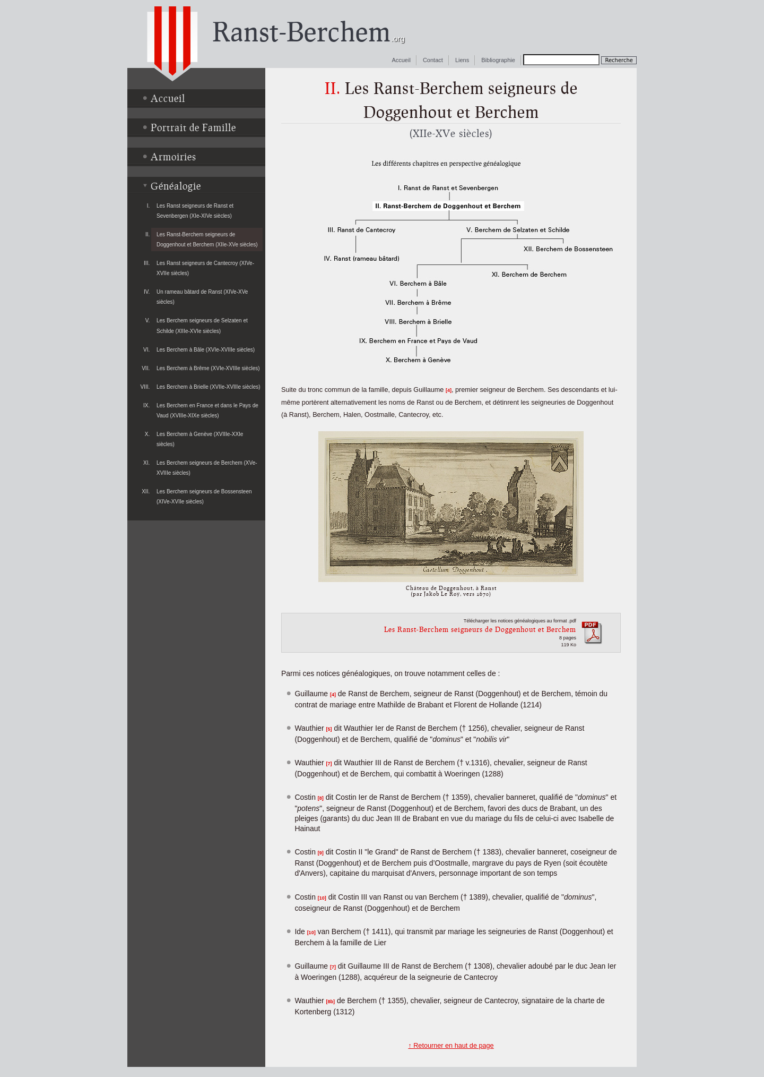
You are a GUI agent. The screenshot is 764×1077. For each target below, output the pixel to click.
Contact (433, 60)
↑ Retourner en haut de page (450, 1045)
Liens (462, 60)
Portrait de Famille (193, 127)
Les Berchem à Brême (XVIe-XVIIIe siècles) (208, 368)
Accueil (401, 60)
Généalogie (176, 186)
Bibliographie (498, 60)
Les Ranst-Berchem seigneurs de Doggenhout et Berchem (480, 629)
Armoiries (173, 157)
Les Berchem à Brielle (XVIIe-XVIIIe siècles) (209, 387)
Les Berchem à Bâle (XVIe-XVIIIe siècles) (206, 350)
